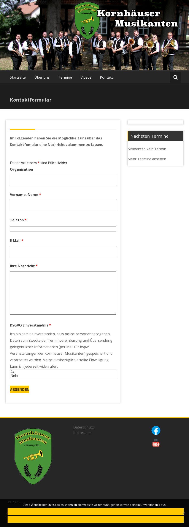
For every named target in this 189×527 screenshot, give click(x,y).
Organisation (21, 169)
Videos (86, 77)
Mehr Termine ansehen (147, 159)
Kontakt (106, 77)
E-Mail (16, 240)
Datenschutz (83, 427)
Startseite (18, 77)
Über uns (41, 77)
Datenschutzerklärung (95, 519)
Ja (63, 372)
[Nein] (183, 513)
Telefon (18, 220)
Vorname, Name (25, 194)
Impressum (82, 432)
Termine (65, 77)
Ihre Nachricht (24, 266)
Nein (63, 376)
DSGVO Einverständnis (30, 325)
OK (96, 512)
